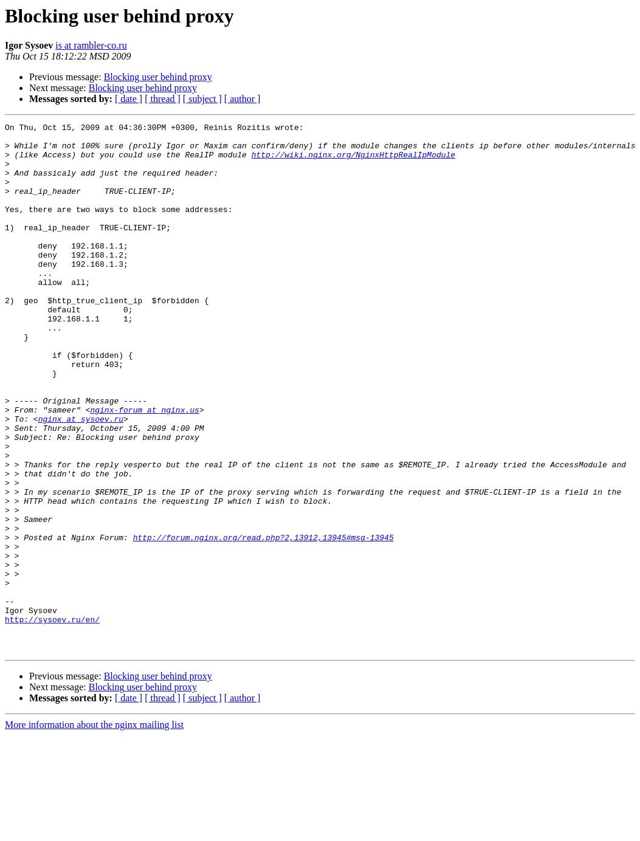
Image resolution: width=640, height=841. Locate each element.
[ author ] (242, 99)
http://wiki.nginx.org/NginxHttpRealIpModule (353, 161)
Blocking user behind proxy (158, 77)
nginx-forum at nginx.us (144, 467)
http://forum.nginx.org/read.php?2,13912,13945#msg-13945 (263, 621)
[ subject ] (202, 99)
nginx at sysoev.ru (80, 478)
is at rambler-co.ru (90, 45)
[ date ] (128, 99)
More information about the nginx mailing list (94, 830)
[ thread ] (163, 99)
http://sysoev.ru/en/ (52, 719)
